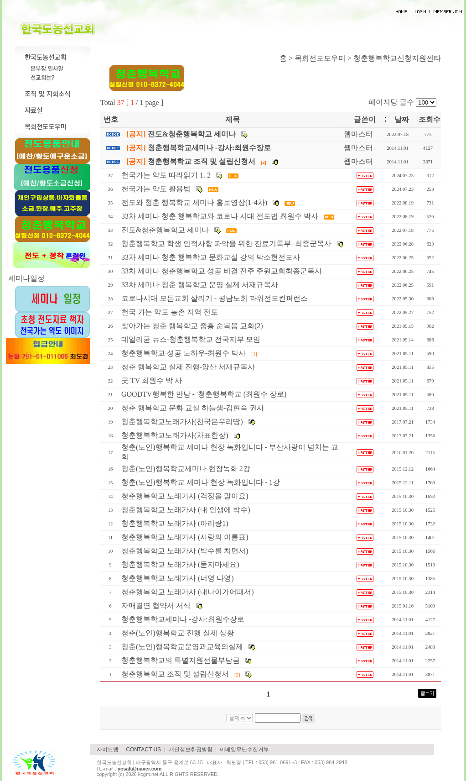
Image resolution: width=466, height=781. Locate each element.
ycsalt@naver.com (139, 768)
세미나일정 (26, 278)
